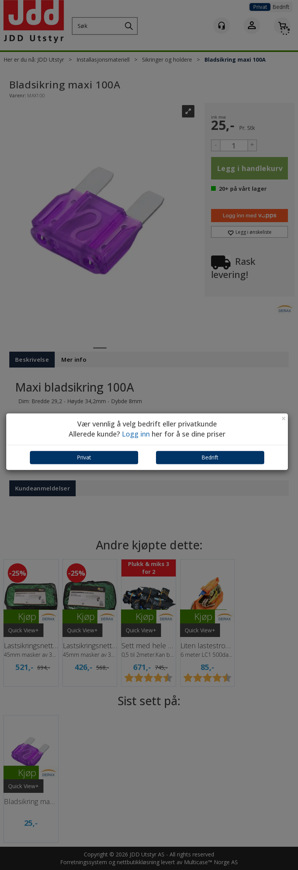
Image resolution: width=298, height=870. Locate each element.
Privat (84, 457)
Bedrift (209, 457)
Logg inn (136, 433)
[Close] (283, 418)
